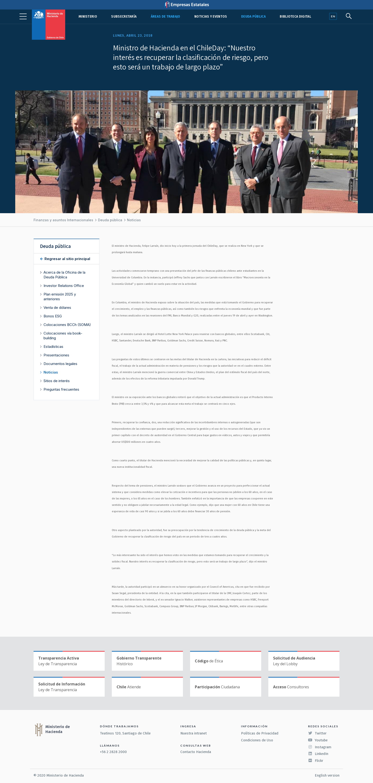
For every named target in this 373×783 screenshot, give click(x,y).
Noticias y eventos (210, 17)
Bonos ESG (53, 316)
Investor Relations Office (64, 285)
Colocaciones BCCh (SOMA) (67, 324)
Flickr (315, 760)
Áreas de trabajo (165, 17)
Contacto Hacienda (195, 752)
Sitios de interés (57, 381)
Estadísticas (53, 346)
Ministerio (88, 17)
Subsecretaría (124, 17)
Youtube (318, 740)
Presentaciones (56, 355)
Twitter (317, 733)
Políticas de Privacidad (259, 733)
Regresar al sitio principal (67, 258)
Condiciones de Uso (257, 740)
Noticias (134, 220)
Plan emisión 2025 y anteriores (60, 296)
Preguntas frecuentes (61, 389)
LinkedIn (318, 754)
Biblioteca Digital (295, 17)
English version (327, 775)
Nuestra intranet (193, 733)
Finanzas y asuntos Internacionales (63, 220)
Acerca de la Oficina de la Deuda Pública (64, 274)
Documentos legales (60, 363)
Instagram (319, 747)
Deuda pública (253, 17)
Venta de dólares (57, 307)
